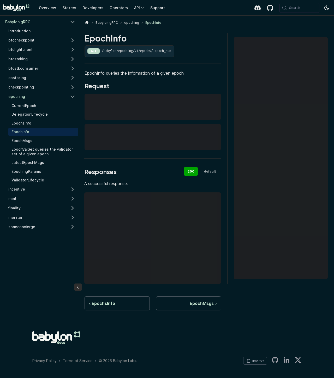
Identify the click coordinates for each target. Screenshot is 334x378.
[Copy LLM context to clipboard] (255, 361)
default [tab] (210, 171)
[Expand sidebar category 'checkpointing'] (72, 87)
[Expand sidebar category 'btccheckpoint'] (72, 40)
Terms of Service (78, 360)
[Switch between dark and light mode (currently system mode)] (327, 8)
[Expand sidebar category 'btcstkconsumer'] (72, 68)
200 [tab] (191, 171)
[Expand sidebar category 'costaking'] (72, 78)
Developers (92, 7)
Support (157, 7)
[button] (41, 208)
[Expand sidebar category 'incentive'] (72, 189)
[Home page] (87, 22)
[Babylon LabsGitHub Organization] (275, 360)
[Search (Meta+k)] (299, 8)
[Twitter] (298, 360)
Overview (47, 7)
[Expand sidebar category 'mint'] (72, 198)
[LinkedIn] (286, 360)
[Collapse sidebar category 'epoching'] (72, 96)
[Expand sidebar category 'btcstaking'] (72, 59)
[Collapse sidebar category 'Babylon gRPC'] (72, 22)
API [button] (137, 7)
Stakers (69, 7)
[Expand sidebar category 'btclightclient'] (72, 49)
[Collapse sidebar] (78, 287)
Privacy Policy (44, 360)
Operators (119, 7)
